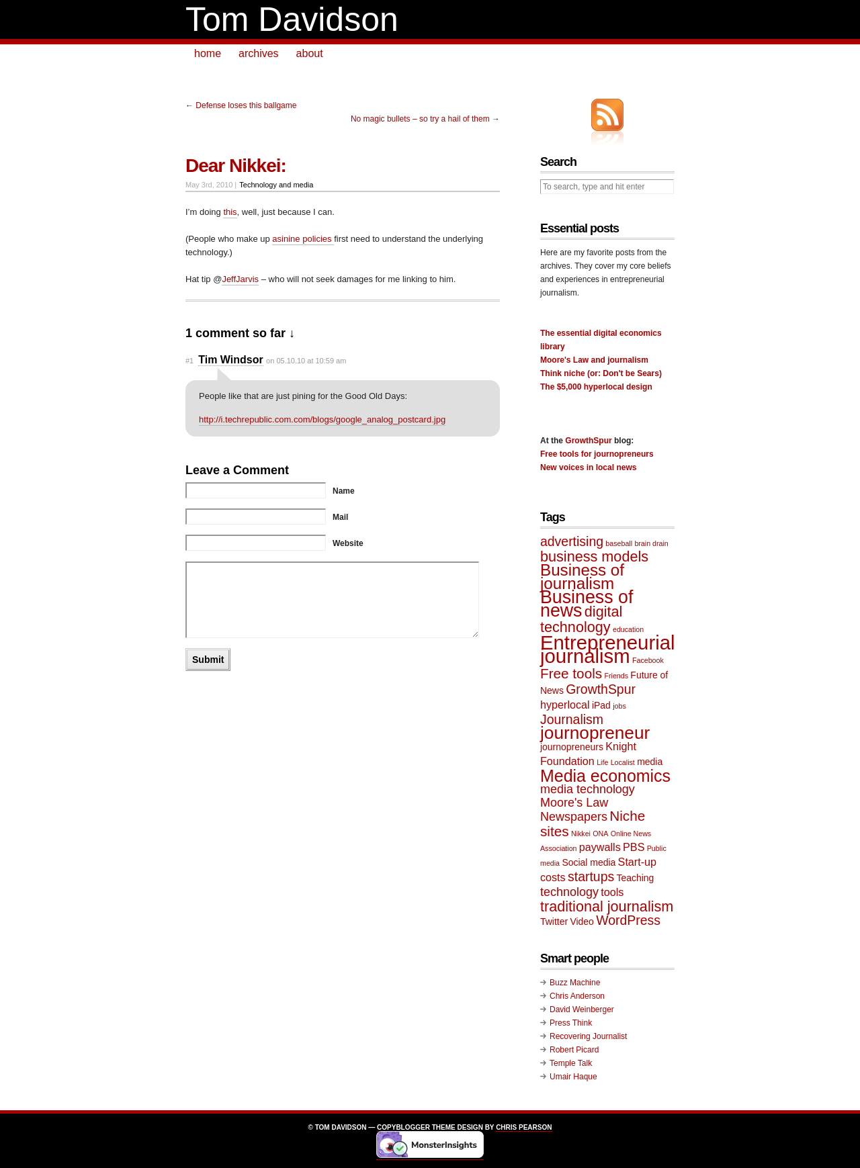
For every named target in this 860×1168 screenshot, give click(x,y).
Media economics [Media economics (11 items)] (605, 775)
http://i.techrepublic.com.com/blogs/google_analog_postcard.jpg (322, 419)
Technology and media (276, 185)
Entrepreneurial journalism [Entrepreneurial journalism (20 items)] (607, 649)
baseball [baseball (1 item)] (618, 543)
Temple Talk (571, 1063)
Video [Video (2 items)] (581, 921)
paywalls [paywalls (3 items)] (600, 847)
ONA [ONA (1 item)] (600, 833)
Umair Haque (573, 1076)
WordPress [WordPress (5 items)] (628, 920)
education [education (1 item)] (628, 629)
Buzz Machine (575, 982)
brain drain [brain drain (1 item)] (651, 543)
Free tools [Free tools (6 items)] (571, 673)
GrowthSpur (588, 440)
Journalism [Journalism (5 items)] (571, 719)
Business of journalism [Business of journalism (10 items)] (582, 576)
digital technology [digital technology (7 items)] (581, 619)
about (309, 53)
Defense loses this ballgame (246, 105)
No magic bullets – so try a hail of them (420, 119)
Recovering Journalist (588, 1036)
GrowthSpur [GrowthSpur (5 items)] (601, 689)
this (229, 212)
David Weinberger (582, 1009)
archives (259, 53)
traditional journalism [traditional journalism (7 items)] (606, 906)
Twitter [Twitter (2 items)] (554, 921)
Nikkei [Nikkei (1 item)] (581, 833)
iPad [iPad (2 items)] (601, 705)
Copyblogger (403, 1127)
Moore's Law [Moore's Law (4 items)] (574, 802)
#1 (189, 361)
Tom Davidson (291, 19)
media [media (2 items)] (649, 761)
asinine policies (303, 239)
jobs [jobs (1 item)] (619, 706)
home (207, 53)
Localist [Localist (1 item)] (623, 762)
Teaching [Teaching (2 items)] (635, 877)
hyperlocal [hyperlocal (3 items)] (565, 705)
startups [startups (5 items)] (591, 876)
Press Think (571, 1023)
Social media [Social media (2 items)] (588, 862)
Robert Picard (574, 1049)
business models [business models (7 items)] (594, 556)
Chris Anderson (577, 996)
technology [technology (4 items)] (569, 892)
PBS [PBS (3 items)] (633, 847)
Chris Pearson (524, 1127)
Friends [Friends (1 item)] (616, 676)
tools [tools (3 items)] (612, 892)
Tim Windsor (230, 359)
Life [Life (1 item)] (602, 762)
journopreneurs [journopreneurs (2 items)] (571, 747)
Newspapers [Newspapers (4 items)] (573, 816)
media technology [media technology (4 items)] (587, 789)
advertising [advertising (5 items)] (571, 541)
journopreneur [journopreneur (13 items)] (595, 733)
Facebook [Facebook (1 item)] (648, 660)
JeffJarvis (240, 279)
